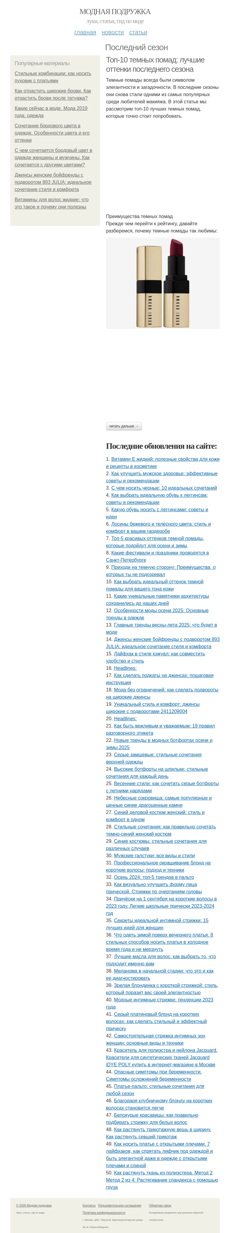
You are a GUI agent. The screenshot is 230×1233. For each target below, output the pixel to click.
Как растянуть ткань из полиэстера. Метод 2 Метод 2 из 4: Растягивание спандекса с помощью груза (162, 1180)
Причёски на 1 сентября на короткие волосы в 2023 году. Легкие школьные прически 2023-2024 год (161, 906)
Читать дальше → (124, 426)
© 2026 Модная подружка (34, 1205)
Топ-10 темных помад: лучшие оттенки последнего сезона (155, 64)
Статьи (138, 32)
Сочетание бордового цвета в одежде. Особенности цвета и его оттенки (52, 133)
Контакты (89, 1205)
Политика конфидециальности (104, 1212)
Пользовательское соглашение (119, 1205)
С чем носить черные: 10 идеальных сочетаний (164, 487)
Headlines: (125, 668)
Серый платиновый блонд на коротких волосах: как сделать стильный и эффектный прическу (156, 1021)
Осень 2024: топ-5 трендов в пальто (154, 877)
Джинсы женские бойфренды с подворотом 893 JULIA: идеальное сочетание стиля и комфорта (53, 182)
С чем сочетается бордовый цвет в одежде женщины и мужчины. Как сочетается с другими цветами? (53, 157)
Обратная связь (160, 1205)
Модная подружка (114, 11)
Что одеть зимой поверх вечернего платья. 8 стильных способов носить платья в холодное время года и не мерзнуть (159, 942)
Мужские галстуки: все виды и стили (154, 855)
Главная (85, 32)
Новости (113, 32)
